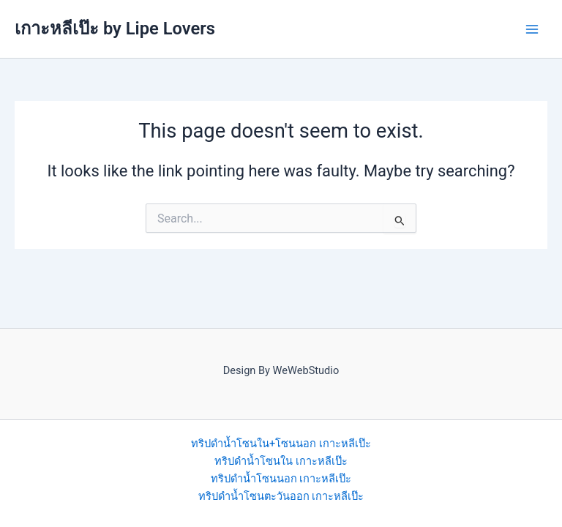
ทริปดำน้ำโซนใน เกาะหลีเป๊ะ (281, 461)
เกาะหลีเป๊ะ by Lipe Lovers (115, 28)
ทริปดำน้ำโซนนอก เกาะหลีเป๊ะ (281, 478)
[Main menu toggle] (532, 29)
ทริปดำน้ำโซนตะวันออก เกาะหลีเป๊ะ (281, 496)
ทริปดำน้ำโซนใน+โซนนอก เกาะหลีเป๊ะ (281, 443)
